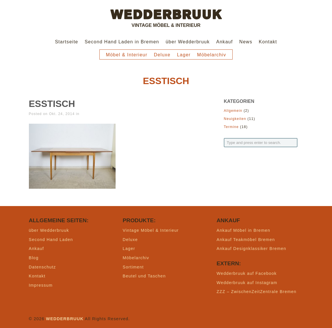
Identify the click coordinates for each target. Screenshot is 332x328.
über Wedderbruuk (188, 41)
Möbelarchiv (211, 54)
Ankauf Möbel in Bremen (243, 230)
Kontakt (268, 41)
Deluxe (162, 54)
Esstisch (52, 104)
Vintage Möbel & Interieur (151, 230)
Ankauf (224, 41)
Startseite (66, 41)
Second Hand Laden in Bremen (122, 41)
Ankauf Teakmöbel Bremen (246, 239)
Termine (231, 127)
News (245, 41)
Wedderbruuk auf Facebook (247, 273)
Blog (34, 257)
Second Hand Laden (51, 239)
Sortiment (133, 267)
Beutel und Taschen (144, 276)
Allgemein (233, 111)
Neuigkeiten (235, 119)
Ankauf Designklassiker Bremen (251, 248)
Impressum (41, 285)
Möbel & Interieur (127, 54)
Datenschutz (42, 267)
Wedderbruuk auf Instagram (247, 282)
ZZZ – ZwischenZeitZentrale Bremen (257, 291)
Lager (183, 54)
